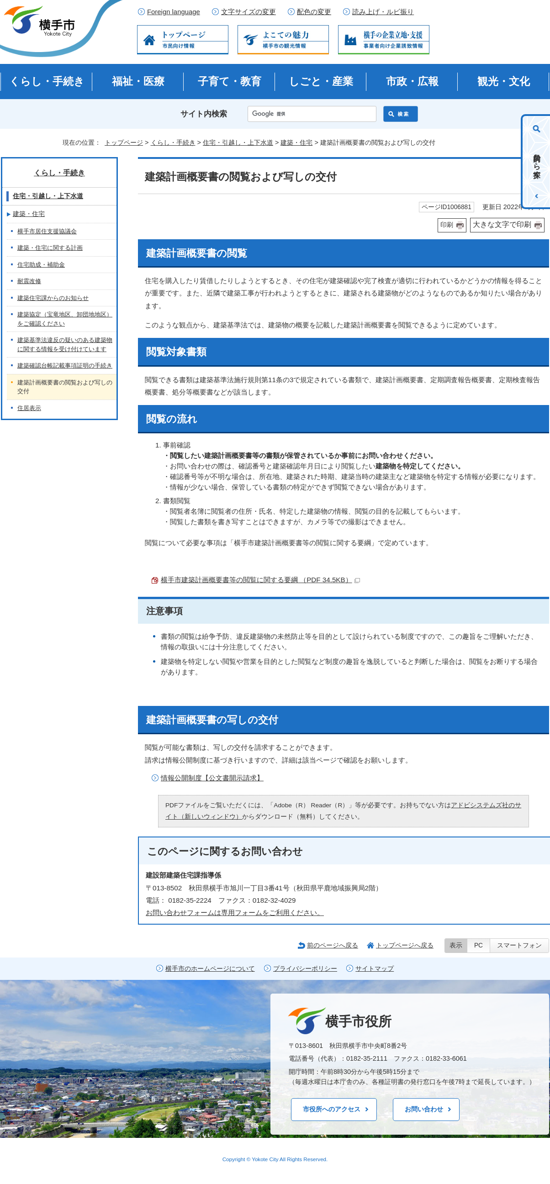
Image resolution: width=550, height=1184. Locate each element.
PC (478, 945)
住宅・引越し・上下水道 (238, 142)
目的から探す (537, 161)
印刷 (446, 224)
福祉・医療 (138, 81)
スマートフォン (519, 945)
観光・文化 (503, 81)
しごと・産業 (321, 81)
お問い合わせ (424, 1109)
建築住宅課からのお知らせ (53, 298)
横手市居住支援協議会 (47, 231)
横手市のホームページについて (210, 968)
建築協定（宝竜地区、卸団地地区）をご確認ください (64, 319)
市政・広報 (412, 81)
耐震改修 (29, 281)
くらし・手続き (47, 81)
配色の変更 (314, 12)
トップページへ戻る (405, 945)
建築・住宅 (296, 142)
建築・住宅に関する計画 (50, 247)
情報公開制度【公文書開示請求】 (212, 778)
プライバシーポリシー (305, 968)
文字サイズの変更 (248, 12)
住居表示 (29, 408)
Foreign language (173, 12)
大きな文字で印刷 (502, 224)
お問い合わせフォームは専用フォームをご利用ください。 (235, 912)
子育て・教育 (229, 81)
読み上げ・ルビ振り (383, 12)
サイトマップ (374, 968)
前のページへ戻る (332, 945)
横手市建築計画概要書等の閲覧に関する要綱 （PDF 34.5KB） (260, 580)
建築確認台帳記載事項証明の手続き (64, 365)
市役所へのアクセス (331, 1109)
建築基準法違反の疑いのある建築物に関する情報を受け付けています (64, 345)
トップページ (124, 142)
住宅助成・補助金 (41, 264)
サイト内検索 (203, 114)
